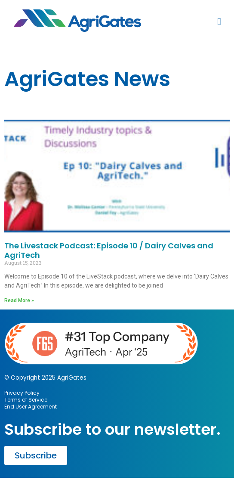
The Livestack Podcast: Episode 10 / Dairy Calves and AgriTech (108, 250)
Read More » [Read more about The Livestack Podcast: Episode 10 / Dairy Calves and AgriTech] (19, 300)
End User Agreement (30, 406)
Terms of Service (25, 399)
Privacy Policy (22, 392)
